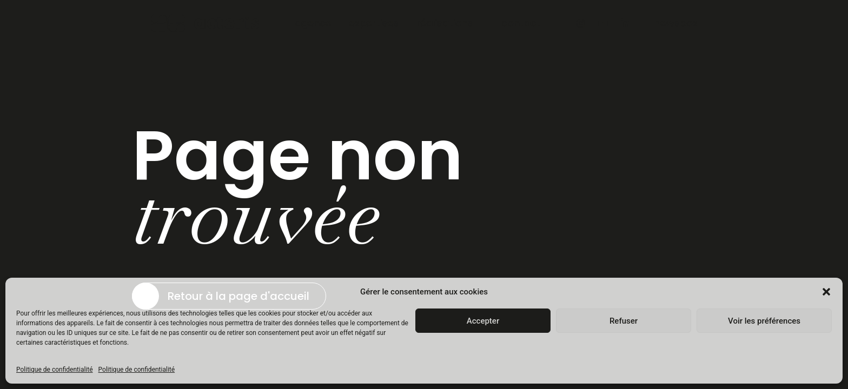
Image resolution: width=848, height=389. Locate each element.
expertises (374, 23)
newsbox (676, 23)
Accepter (483, 321)
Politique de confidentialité (54, 369)
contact (521, 23)
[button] (826, 291)
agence (313, 23)
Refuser (624, 321)
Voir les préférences (764, 321)
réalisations (444, 23)
